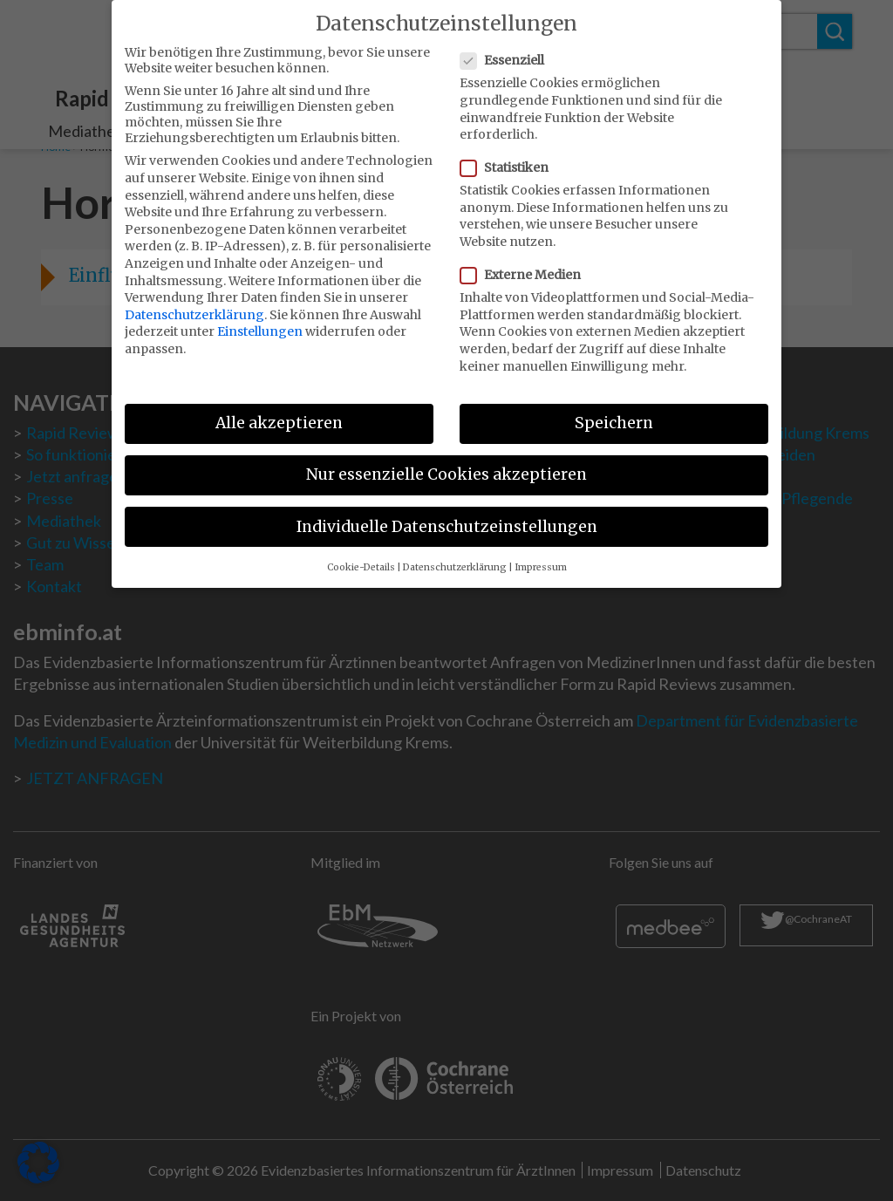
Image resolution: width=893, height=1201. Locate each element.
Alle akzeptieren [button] (279, 411)
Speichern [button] (614, 411)
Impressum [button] (541, 555)
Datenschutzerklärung (194, 302)
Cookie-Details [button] (361, 555)
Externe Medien (526, 263)
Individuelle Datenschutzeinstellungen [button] (447, 514)
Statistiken (510, 156)
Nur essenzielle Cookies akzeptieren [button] (446, 463)
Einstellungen (260, 320)
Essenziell (508, 49)
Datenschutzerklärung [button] (455, 555)
